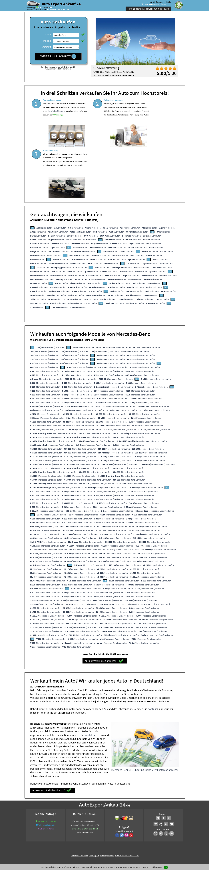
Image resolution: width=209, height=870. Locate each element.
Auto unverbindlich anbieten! (104, 609)
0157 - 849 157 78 (45, 7)
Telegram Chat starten (47, 773)
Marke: (48, 34)
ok (166, 867)
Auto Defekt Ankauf (114, 813)
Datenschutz (89, 844)
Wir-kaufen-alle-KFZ (152, 816)
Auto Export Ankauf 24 (61, 3)
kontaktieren (92, 683)
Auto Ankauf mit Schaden (95, 813)
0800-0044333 (92, 770)
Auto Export (94, 804)
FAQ (123, 844)
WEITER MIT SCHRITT (58, 56)
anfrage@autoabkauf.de (59, 9)
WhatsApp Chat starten (47, 770)
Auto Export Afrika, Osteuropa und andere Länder (119, 804)
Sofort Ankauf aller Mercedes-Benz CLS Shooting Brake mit (91, 816)
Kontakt (152, 657)
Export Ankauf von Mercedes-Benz (129, 816)
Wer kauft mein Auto (61, 813)
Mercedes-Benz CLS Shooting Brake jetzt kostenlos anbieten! (145, 718)
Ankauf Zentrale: (80, 770)
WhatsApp (65, 125)
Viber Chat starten (47, 777)
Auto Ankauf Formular (52, 122)
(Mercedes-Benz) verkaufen (50, 296)
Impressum (116, 844)
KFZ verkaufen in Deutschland (40, 813)
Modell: (47, 40)
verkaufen (44, 176)
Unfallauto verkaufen (79, 804)
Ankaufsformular (86, 781)
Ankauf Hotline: (79, 773)
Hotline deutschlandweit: (148, 8)
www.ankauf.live (77, 813)
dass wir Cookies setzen (152, 867)
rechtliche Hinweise (102, 844)
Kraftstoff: (46, 46)
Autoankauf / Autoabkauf (133, 813)
